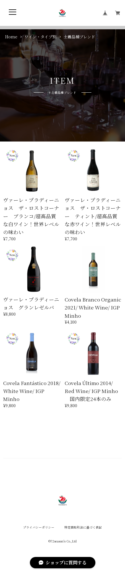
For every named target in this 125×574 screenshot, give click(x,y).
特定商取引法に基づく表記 (83, 527)
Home (11, 36)
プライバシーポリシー (38, 527)
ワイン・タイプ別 (40, 36)
